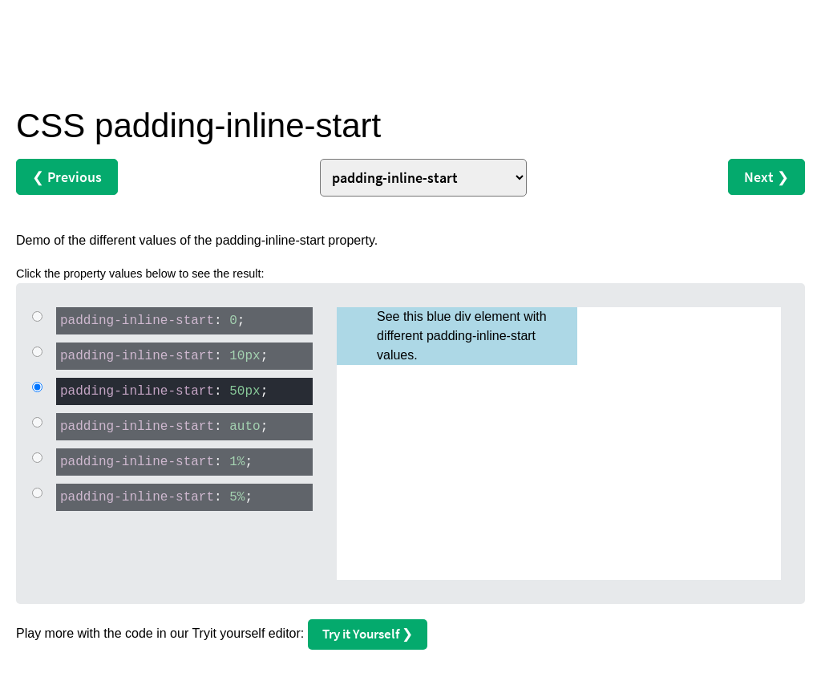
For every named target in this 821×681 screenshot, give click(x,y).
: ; (150, 319)
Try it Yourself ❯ (367, 633)
